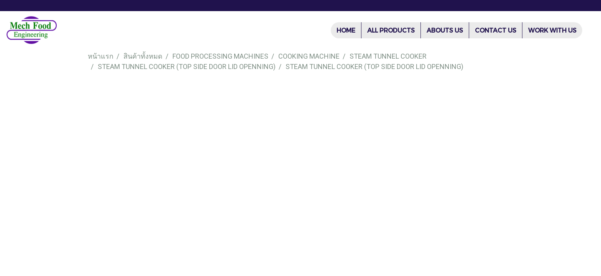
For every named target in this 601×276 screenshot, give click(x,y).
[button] (589, 30)
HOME (346, 30)
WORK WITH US (552, 30)
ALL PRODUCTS (391, 30)
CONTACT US (495, 30)
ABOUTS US (445, 30)
